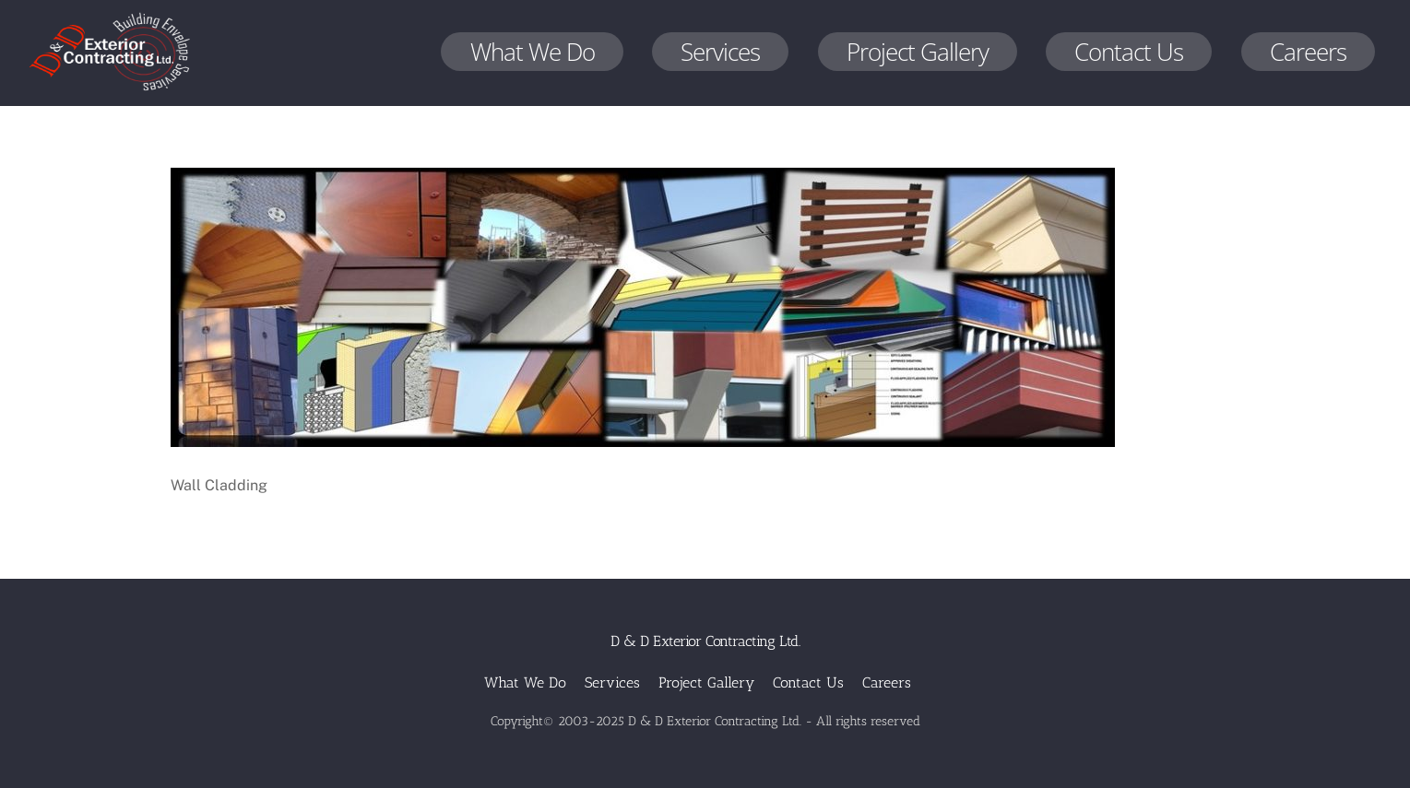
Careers (1308, 51)
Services (720, 51)
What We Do (532, 51)
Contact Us (1128, 51)
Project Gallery (918, 51)
